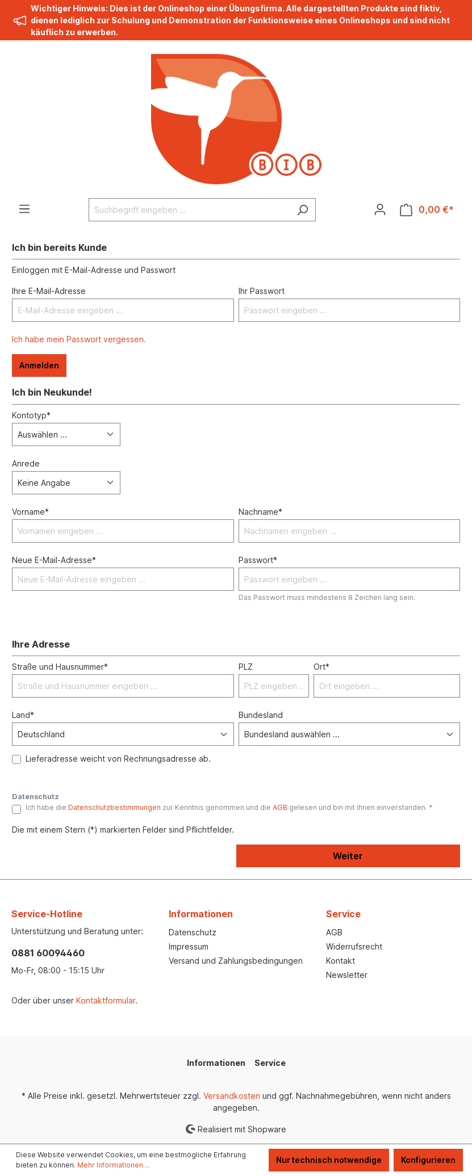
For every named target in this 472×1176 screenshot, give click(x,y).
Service (343, 913)
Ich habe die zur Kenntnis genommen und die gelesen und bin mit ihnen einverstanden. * (229, 807)
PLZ (246, 666)
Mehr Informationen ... (113, 1165)
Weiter (348, 856)
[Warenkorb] (427, 210)
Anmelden (39, 365)
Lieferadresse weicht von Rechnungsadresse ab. (118, 758)
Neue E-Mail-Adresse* (54, 560)
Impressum (188, 946)
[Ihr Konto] (380, 209)
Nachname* (260, 511)
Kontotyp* (31, 415)
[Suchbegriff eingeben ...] (189, 209)
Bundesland (261, 715)
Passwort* (258, 560)
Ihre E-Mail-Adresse (49, 291)
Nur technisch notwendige (329, 1160)
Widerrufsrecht (354, 946)
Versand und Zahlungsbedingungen (236, 960)
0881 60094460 (48, 953)
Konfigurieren (428, 1160)
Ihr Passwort (262, 291)
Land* (23, 715)
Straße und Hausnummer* (60, 666)
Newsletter (346, 975)
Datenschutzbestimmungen (114, 807)
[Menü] (24, 209)
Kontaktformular (105, 1000)
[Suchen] (302, 209)
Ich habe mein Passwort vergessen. (79, 339)
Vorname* (30, 511)
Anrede (26, 463)
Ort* (321, 666)
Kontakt (340, 960)
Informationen (201, 913)
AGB (280, 807)
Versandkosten (231, 1096)
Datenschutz (192, 932)
